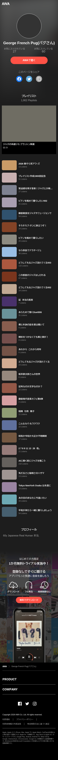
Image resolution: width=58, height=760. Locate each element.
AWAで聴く (29, 60)
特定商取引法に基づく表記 (38, 724)
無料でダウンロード (29, 600)
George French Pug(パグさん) (23, 666)
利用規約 (6, 719)
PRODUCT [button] (9, 679)
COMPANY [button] (9, 689)
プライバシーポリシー (24, 719)
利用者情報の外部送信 (11, 724)
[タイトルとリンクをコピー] (39, 79)
